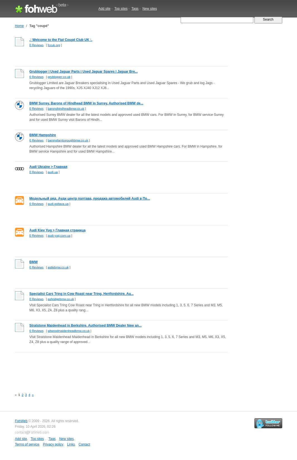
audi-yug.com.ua (59, 235)
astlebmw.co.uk (58, 267)
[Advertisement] (116, 368)
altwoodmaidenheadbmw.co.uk (69, 330)
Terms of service (27, 444)
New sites (150, 9)
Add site (105, 9)
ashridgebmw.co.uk (61, 299)
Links (71, 444)
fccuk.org (54, 45)
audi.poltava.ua (58, 203)
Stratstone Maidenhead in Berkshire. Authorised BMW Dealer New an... (86, 325)
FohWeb (21, 421)
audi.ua (53, 172)
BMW (34, 262)
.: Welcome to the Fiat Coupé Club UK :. (61, 40)
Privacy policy (53, 444)
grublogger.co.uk (59, 77)
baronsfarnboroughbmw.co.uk (68, 140)
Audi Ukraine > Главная (49, 167)
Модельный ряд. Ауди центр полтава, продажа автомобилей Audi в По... (90, 198)
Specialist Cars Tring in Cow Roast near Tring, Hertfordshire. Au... (82, 294)
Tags (134, 9)
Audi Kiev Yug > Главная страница (58, 230)
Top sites (120, 9)
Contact (84, 444)
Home (19, 26)
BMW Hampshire (43, 135)
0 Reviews (37, 45)
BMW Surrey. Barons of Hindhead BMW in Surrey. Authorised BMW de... (86, 103)
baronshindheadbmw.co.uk (66, 108)
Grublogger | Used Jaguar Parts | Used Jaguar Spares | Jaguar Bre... (84, 72)
